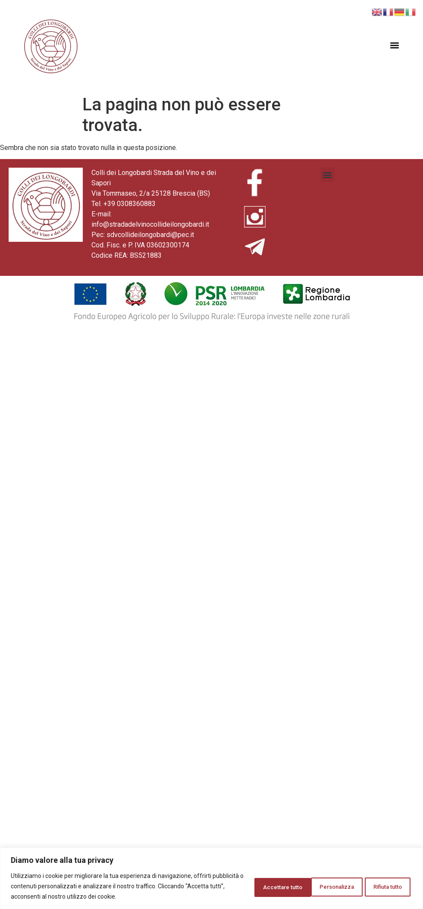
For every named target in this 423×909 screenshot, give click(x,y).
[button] (395, 45)
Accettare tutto (379, 886)
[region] (211, 878)
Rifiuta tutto (314, 886)
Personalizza (251, 886)
